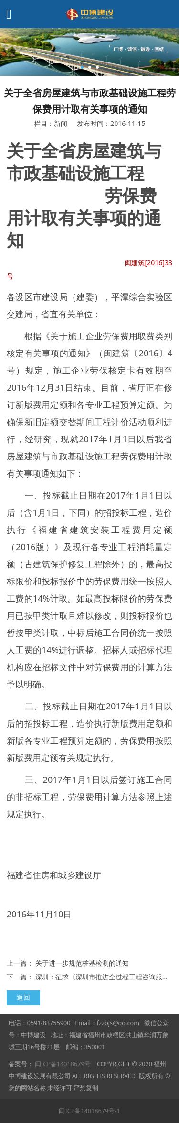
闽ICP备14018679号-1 (89, 1110)
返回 (23, 997)
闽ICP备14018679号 (63, 1064)
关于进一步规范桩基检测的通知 (82, 962)
